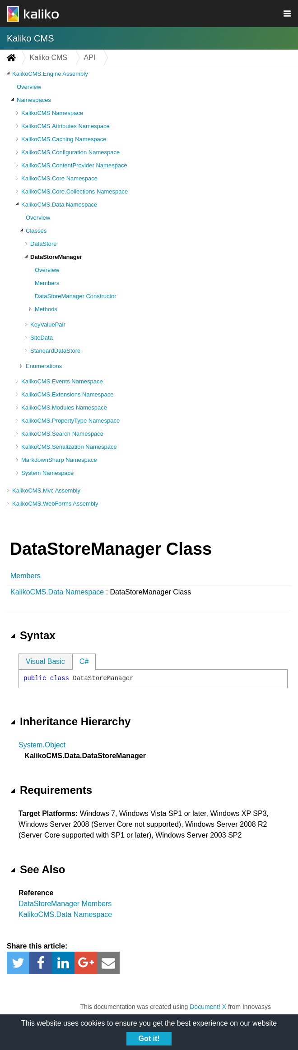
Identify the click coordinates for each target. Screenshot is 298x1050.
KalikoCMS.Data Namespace (59, 204)
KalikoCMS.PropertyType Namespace (70, 420)
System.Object (42, 745)
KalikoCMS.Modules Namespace (64, 407)
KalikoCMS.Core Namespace (59, 178)
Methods (46, 309)
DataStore (43, 243)
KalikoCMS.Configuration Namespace (70, 152)
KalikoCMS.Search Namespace (62, 433)
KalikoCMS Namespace (52, 113)
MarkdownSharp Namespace (59, 459)
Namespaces (34, 100)
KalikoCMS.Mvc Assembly (46, 490)
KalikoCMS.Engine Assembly (50, 73)
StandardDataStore (55, 350)
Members (47, 283)
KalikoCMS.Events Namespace (62, 381)
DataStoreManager (56, 256)
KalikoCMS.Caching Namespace (64, 139)
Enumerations (44, 366)
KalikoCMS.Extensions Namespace (67, 394)
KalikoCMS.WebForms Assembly (55, 503)
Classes (36, 230)
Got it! (148, 1038)
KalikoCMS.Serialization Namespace (69, 446)
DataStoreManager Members (65, 903)
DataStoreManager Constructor (75, 296)
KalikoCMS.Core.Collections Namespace (74, 191)
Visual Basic (45, 661)
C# (83, 661)
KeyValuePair (47, 324)
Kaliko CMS (30, 38)
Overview (29, 86)
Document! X (208, 1006)
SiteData (41, 337)
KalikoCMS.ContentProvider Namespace (74, 165)
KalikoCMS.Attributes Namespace (65, 126)
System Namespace (47, 473)
